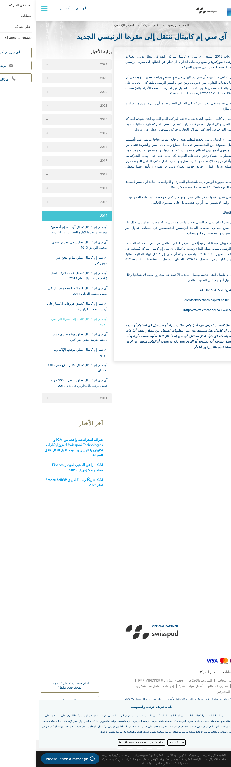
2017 (67, 160)
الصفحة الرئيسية (142, 25)
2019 (67, 133)
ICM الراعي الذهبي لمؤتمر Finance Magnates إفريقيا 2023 (41, 468)
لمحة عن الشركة (215, 672)
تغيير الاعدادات (140, 742)
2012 (67, 215)
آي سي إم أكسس (37, 8)
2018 (67, 147)
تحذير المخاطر (190, 680)
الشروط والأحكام (164, 680)
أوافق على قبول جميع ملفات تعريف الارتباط (105, 742)
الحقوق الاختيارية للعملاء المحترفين (203, 691)
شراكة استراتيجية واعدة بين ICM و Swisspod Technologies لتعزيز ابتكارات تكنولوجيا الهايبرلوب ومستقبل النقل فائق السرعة (38, 447)
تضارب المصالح (182, 686)
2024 (67, 64)
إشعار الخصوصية (215, 680)
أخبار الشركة (114, 25)
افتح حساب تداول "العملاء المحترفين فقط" (33, 685)
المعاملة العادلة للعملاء (211, 686)
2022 (67, 92)
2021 (67, 105)
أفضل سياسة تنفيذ (155, 686)
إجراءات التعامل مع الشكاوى (119, 686)
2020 (67, 119)
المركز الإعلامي (88, 25)
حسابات (192, 672)
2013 (67, 202)
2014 (67, 188)
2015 (67, 174)
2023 (67, 78)
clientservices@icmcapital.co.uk (170, 300)
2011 (67, 398)
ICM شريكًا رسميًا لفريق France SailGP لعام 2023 (38, 483)
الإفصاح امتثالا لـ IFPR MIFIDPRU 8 (125, 680)
